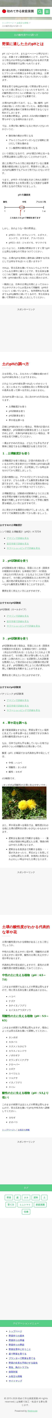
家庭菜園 (40, 1204)
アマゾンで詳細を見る (18, 538)
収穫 (26, 1211)
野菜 (9, 1197)
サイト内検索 (40, 11)
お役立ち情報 (22, 22)
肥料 (36, 1197)
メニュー (47, 11)
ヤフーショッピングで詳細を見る (23, 548)
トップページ (8, 22)
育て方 (10, 1204)
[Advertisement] (26, 331)
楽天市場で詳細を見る (18, 543)
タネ (26, 1197)
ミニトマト (25, 1204)
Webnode (32, 1410)
